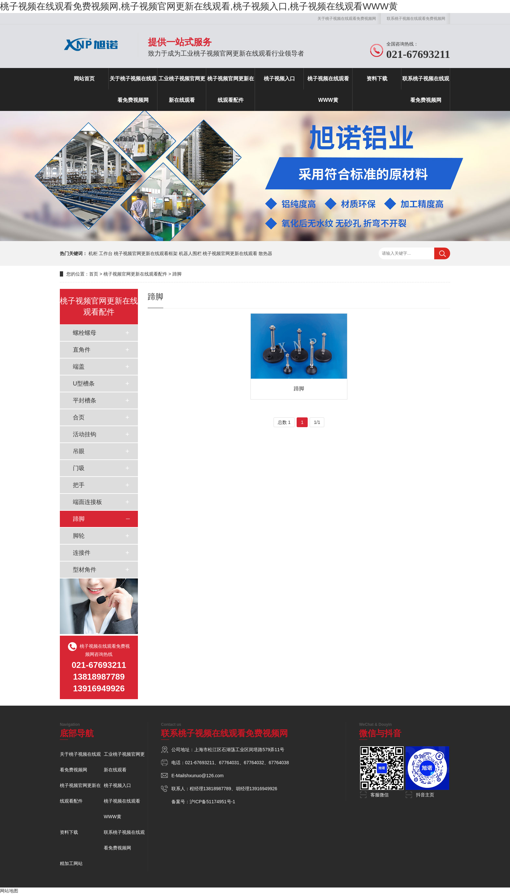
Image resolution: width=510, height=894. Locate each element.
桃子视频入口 (279, 78)
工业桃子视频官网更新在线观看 (181, 89)
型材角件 (84, 569)
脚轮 (79, 536)
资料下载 (377, 78)
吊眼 (79, 451)
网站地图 (9, 890)
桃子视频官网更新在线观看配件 (230, 89)
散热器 (265, 253)
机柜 (93, 253)
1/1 (317, 422)
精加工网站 (71, 863)
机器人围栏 (190, 253)
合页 (79, 417)
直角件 (81, 349)
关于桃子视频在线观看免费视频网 (346, 18)
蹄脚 (176, 274)
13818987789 (217, 788)
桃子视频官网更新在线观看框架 (146, 253)
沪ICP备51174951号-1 (212, 801)
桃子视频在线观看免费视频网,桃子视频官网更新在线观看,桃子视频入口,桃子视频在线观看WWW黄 (199, 6)
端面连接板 (87, 502)
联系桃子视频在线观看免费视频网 (416, 18)
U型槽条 (84, 383)
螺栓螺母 (84, 333)
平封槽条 (84, 400)
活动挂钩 (84, 434)
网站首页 (84, 78)
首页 (93, 274)
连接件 (81, 552)
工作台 (106, 253)
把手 (79, 485)
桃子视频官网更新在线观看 (230, 253)
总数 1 (284, 422)
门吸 (79, 468)
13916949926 (263, 788)
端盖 (79, 366)
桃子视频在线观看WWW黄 (328, 89)
